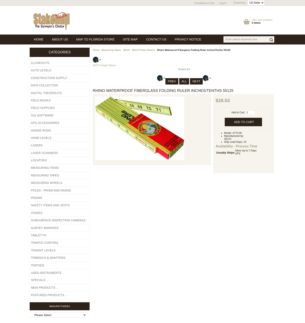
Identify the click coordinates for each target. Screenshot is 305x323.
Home (96, 50)
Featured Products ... (49, 295)
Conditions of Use (204, 3)
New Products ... (45, 287)
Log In (222, 3)
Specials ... (40, 280)
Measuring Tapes (111, 50)
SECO (126, 50)
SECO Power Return (143, 50)
